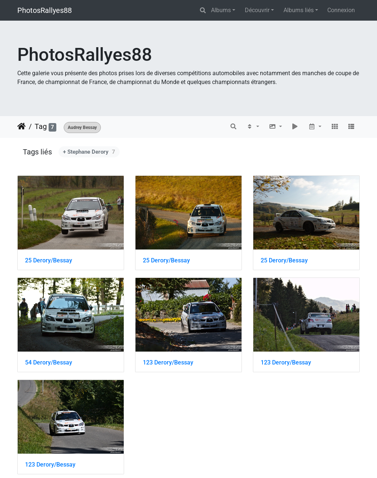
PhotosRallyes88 (44, 10)
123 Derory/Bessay (168, 362)
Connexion (341, 10)
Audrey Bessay (82, 127)
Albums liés (298, 10)
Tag (41, 126)
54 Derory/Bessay (48, 362)
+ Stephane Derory (89, 152)
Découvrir (257, 10)
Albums (221, 10)
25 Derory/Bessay (48, 260)
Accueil (21, 126)
